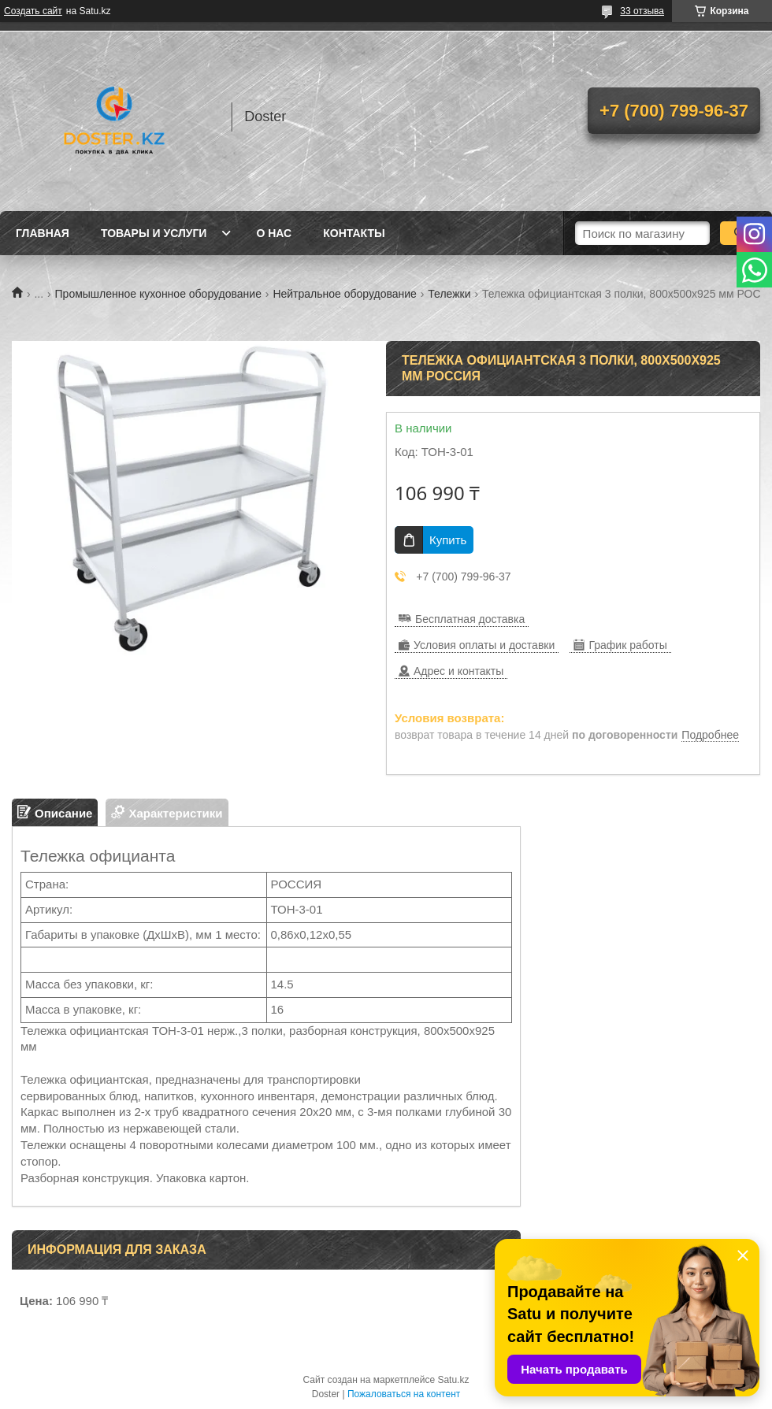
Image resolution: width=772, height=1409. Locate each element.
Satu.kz (453, 1379)
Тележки (449, 293)
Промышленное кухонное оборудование (158, 293)
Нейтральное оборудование (344, 293)
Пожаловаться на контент (403, 1394)
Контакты (353, 233)
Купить (447, 540)
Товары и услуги (154, 233)
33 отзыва (642, 11)
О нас (273, 233)
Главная (42, 233)
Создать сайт (33, 11)
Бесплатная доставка (470, 619)
